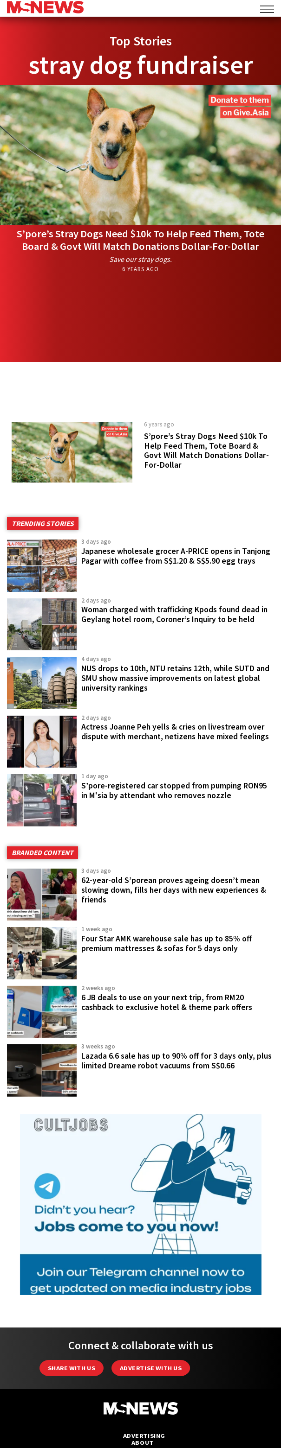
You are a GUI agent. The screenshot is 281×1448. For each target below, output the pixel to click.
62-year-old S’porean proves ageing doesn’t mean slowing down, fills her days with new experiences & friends (173, 890)
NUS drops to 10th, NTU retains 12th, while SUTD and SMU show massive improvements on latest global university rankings (175, 678)
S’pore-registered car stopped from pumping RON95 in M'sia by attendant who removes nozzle (174, 790)
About (142, 1442)
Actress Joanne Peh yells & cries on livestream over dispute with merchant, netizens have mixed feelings (175, 732)
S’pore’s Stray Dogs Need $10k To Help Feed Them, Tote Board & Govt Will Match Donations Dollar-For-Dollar (140, 240)
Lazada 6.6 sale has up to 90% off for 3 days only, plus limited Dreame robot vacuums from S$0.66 (176, 1061)
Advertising (144, 1435)
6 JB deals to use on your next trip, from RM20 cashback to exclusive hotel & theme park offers (166, 1002)
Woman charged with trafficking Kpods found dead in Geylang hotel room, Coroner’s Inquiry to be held (174, 614)
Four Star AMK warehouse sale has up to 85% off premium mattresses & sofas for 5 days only (166, 943)
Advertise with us (151, 1368)
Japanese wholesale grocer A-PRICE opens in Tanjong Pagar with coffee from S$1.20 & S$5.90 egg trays (175, 556)
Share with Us (71, 1368)
